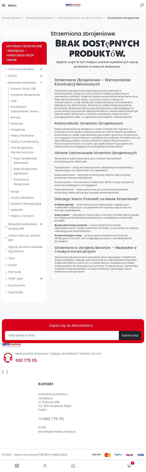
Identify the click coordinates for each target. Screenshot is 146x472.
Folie (14, 101)
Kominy (16, 117)
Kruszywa (17, 123)
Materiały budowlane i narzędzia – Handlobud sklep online (24, 53)
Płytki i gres (15, 278)
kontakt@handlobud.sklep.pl (56, 432)
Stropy (15, 191)
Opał (11, 258)
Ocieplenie (18, 130)
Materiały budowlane (22, 83)
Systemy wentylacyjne (26, 204)
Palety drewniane (22, 135)
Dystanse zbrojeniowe (25, 95)
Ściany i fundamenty (25, 142)
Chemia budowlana (21, 69)
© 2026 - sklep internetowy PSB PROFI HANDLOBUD (34, 455)
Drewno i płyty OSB (23, 89)
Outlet (12, 265)
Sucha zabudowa (22, 198)
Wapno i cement (22, 216)
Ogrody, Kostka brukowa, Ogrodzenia (24, 249)
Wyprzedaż (15, 292)
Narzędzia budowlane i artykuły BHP (23, 226)
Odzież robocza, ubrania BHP (24, 238)
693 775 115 (26, 360)
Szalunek (16, 210)
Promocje (14, 272)
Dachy (12, 76)
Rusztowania (16, 285)
